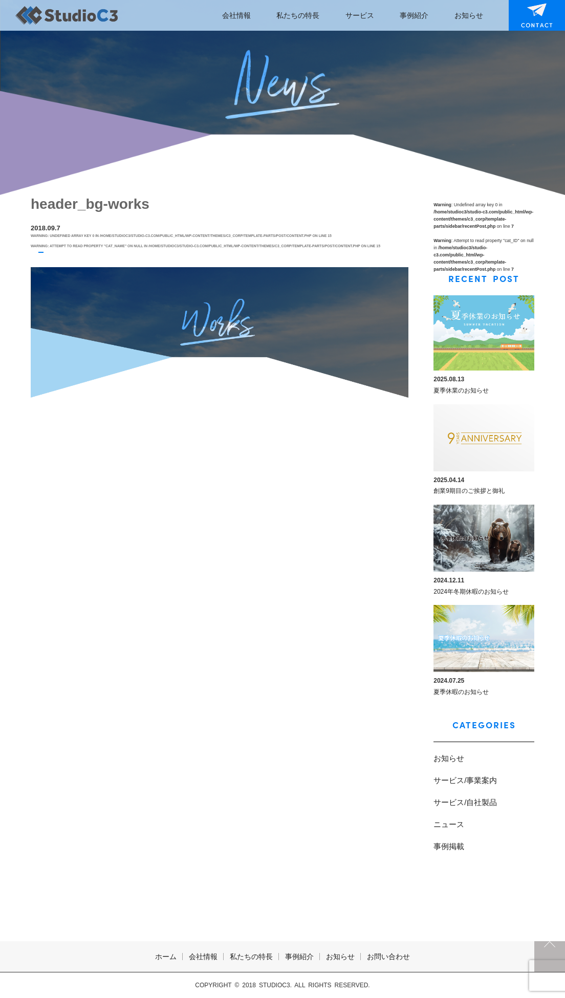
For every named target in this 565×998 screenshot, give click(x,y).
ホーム (166, 956)
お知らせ (468, 15)
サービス (359, 15)
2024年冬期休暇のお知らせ (471, 591)
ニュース (448, 824)
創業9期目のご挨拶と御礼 (469, 490)
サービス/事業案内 (465, 780)
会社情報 (236, 15)
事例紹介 (414, 15)
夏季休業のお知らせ (461, 390)
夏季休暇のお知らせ (461, 692)
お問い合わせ (530, 15)
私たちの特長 (297, 15)
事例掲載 (448, 846)
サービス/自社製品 (465, 802)
